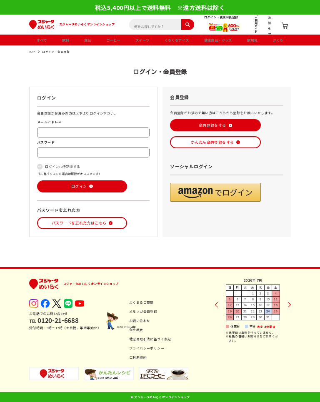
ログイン (79, 186)
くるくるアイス (177, 39)
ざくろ (278, 39)
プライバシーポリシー (146, 348)
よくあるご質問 (141, 302)
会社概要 (136, 329)
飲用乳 (252, 39)
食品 (87, 39)
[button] (215, 192)
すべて (42, 39)
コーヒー (113, 39)
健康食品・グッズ (218, 39)
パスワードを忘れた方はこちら (79, 223)
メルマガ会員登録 (143, 311)
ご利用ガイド (256, 24)
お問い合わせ (139, 320)
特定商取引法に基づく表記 (150, 339)
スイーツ (142, 39)
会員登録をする (212, 125)
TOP (32, 52)
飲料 (65, 39)
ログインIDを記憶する (62, 166)
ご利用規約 (138, 357)
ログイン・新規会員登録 (221, 17)
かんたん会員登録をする (212, 142)
